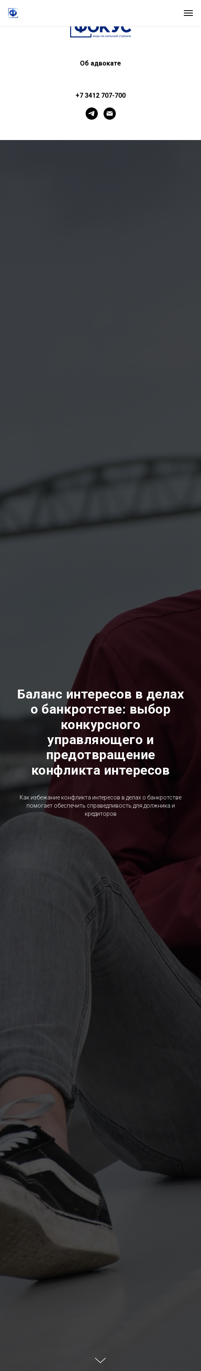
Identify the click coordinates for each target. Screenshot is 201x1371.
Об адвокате (100, 63)
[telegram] (92, 113)
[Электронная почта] (110, 113)
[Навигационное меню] (188, 13)
